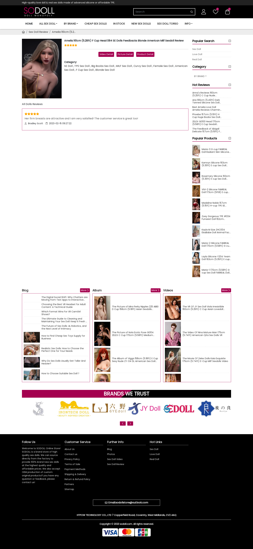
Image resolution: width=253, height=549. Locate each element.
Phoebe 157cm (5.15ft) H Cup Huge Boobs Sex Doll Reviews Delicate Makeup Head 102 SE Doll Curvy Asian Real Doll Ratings (206, 116)
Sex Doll (196, 49)
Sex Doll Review (38, 32)
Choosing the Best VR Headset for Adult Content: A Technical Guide (63, 305)
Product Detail (145, 54)
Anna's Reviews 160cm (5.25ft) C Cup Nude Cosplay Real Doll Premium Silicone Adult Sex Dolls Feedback (205, 94)
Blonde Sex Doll (105, 70)
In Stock (119, 24)
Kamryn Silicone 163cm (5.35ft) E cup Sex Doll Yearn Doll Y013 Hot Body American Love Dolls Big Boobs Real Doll (215, 164)
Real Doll (197, 59)
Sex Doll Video (115, 459)
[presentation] (123, 423)
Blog (25, 290)
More (83, 290)
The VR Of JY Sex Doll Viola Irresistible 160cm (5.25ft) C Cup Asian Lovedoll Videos (203, 308)
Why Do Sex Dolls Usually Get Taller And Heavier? (63, 362)
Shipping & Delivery (75, 474)
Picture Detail (125, 54)
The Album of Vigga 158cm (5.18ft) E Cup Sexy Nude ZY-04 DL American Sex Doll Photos (135, 360)
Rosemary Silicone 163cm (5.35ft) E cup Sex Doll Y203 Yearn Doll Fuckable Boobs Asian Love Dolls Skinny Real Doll (216, 177)
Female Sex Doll (163, 66)
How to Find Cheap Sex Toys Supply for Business (63, 337)
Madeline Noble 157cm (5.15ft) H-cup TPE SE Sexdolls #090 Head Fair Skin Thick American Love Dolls (216, 204)
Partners (69, 484)
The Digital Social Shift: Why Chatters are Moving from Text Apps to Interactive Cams (64, 298)
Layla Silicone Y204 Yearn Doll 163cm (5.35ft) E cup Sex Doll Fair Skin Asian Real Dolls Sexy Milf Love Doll (216, 258)
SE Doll (68, 66)
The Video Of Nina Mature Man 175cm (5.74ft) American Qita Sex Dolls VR (203, 334)
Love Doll (197, 54)
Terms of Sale (72, 464)
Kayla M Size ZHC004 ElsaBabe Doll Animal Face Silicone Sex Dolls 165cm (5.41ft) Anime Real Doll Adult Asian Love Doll (216, 231)
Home (29, 24)
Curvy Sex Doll (143, 66)
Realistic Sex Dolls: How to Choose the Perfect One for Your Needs (62, 350)
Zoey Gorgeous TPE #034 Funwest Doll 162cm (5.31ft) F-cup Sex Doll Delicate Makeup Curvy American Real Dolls (216, 217)
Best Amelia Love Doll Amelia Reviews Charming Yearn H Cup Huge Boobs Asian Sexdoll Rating (207, 108)
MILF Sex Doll (124, 66)
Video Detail (106, 54)
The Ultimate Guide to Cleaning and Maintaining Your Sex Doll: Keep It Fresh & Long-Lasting (64, 320)
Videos (168, 290)
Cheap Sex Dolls (96, 24)
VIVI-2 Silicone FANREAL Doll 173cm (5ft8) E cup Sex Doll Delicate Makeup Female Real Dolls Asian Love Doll (216, 191)
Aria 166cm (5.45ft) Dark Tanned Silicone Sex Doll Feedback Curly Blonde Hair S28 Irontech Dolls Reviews (206, 101)
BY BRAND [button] (70, 24)
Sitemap (69, 489)
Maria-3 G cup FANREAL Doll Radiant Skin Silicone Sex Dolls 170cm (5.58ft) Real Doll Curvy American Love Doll (216, 150)
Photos (111, 454)
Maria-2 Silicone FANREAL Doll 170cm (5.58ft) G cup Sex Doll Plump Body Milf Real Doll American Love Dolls (216, 244)
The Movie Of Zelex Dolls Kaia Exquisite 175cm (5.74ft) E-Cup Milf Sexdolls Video (205, 360)
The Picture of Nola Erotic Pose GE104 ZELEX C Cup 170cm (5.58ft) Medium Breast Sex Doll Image (133, 334)
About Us (70, 449)
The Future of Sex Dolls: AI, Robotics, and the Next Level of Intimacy (63, 327)
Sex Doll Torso (167, 24)
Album (97, 290)
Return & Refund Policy (77, 479)
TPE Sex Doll (82, 66)
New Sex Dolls (141, 24)
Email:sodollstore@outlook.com (128, 502)
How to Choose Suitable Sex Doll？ (60, 373)
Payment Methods (75, 469)
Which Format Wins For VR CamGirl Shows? (61, 313)
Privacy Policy (72, 459)
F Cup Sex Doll (85, 70)
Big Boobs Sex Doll (102, 66)
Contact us (71, 454)
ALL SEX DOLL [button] (47, 24)
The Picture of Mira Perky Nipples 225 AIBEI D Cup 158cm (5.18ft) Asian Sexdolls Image (135, 308)
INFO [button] (188, 24)
